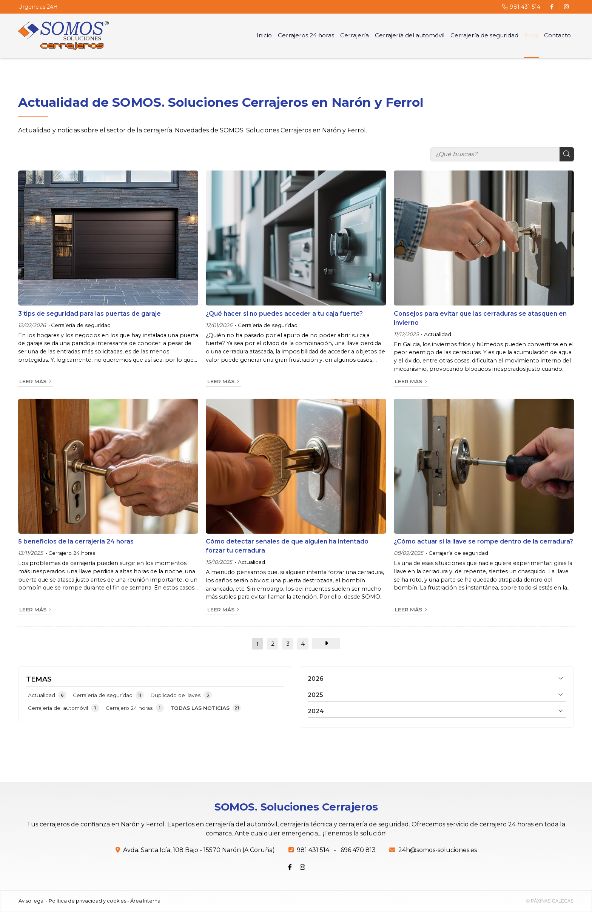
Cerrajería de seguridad (81, 325)
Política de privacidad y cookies (87, 901)
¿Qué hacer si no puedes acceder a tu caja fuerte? (284, 313)
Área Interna (145, 901)
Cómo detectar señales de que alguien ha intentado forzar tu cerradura (287, 546)
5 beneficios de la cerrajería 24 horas (76, 541)
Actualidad (437, 334)
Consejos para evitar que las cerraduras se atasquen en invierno (480, 318)
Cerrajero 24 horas (71, 553)
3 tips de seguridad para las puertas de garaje (89, 313)
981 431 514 (313, 850)
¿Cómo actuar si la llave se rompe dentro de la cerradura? (483, 541)
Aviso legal (31, 901)
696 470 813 (358, 850)
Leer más (32, 381)
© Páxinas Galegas (550, 901)
